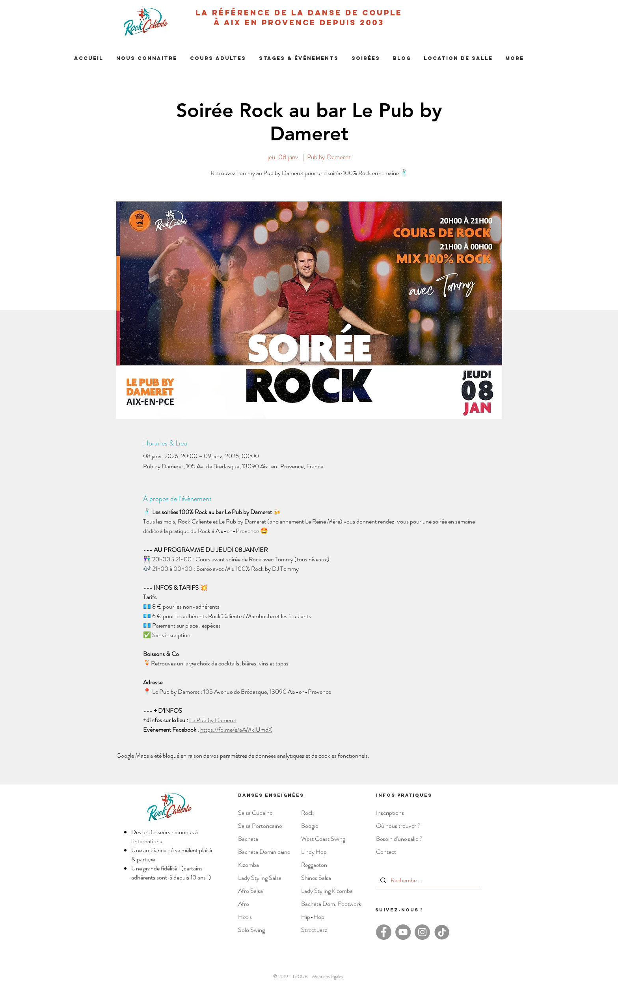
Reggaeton (314, 864)
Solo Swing (251, 929)
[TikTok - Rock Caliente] (441, 932)
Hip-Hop (312, 916)
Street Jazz (314, 929)
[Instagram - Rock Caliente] (422, 932)
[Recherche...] (428, 880)
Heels (245, 916)
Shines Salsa (316, 877)
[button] (146, 58)
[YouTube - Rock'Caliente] (403, 932)
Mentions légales (327, 976)
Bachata (248, 838)
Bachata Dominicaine (264, 851)
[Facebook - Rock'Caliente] (383, 932)
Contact (386, 851)
